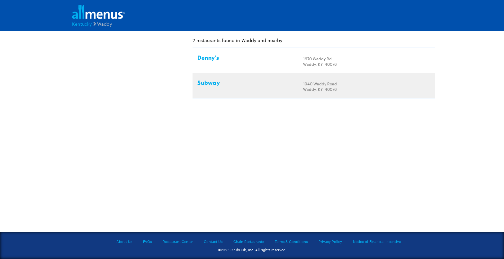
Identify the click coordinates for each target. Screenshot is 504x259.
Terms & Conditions (291, 241)
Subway (208, 83)
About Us (124, 241)
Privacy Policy (330, 241)
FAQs (147, 241)
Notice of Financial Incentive (377, 241)
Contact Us (213, 241)
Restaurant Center (178, 241)
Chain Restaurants (248, 241)
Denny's (208, 58)
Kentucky (82, 23)
